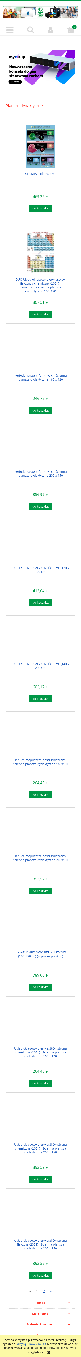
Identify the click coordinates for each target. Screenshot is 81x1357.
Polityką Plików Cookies (31, 1344)
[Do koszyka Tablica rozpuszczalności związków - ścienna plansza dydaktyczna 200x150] (40, 891)
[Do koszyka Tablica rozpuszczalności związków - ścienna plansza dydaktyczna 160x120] (40, 795)
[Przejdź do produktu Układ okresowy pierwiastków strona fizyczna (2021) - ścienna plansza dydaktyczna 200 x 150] (40, 1218)
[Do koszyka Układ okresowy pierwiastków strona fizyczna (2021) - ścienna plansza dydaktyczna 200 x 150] (40, 1275)
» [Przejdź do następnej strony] (51, 1291)
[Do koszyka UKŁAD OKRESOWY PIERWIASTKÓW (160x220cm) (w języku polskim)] (40, 987)
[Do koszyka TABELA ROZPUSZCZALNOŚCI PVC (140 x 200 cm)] (40, 698)
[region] (40, 68)
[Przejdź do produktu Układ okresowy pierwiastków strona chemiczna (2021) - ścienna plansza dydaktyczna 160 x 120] (40, 1026)
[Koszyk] (71, 29)
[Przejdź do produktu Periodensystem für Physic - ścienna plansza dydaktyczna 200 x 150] (40, 449)
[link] (40, 68)
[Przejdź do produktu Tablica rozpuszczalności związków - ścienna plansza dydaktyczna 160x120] (40, 738)
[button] (10, 30)
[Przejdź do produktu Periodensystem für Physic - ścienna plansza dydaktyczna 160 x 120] (40, 353)
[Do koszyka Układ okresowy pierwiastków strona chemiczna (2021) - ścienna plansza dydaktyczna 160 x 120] (40, 1083)
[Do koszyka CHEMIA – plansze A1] (40, 208)
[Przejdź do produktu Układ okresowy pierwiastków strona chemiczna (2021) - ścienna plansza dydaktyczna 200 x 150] (40, 1122)
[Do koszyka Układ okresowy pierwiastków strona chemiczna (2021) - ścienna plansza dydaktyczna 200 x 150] (40, 1179)
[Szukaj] (30, 29)
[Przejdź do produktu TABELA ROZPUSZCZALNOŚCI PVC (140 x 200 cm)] (40, 641)
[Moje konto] (51, 30)
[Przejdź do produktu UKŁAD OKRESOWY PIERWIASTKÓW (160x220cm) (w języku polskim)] (40, 930)
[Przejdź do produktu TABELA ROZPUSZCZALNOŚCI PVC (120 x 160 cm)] (40, 545)
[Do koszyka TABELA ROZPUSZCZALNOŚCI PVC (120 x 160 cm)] (40, 602)
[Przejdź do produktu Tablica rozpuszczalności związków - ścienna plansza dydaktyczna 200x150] (40, 834)
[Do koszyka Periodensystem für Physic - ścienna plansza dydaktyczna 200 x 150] (40, 506)
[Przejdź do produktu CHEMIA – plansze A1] (40, 146)
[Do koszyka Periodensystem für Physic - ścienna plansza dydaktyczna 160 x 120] (40, 410)
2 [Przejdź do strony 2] (44, 1291)
